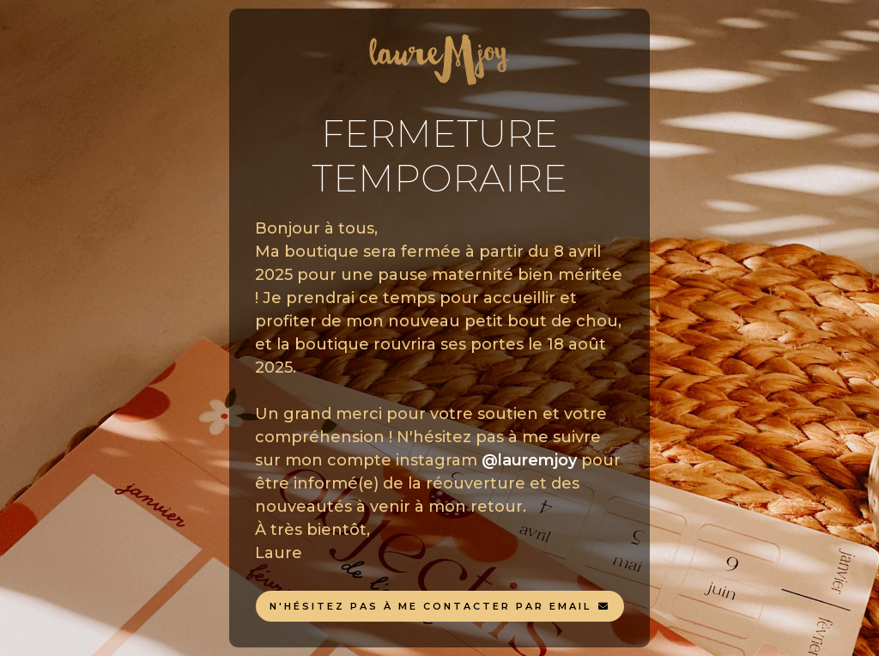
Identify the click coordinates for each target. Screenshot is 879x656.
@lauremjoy (529, 460)
